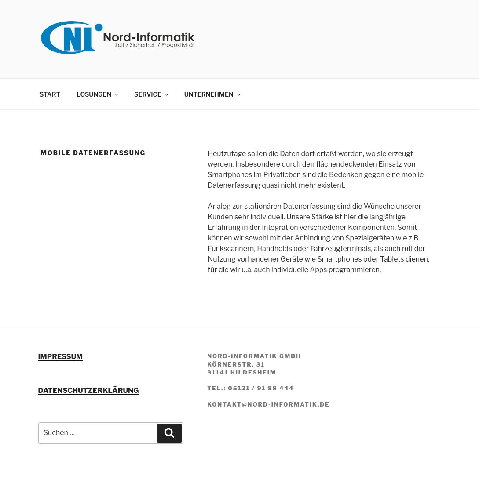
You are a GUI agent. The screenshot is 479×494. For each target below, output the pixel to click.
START (50, 94)
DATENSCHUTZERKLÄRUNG (88, 390)
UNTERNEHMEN (213, 94)
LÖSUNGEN (98, 94)
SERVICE (152, 94)
